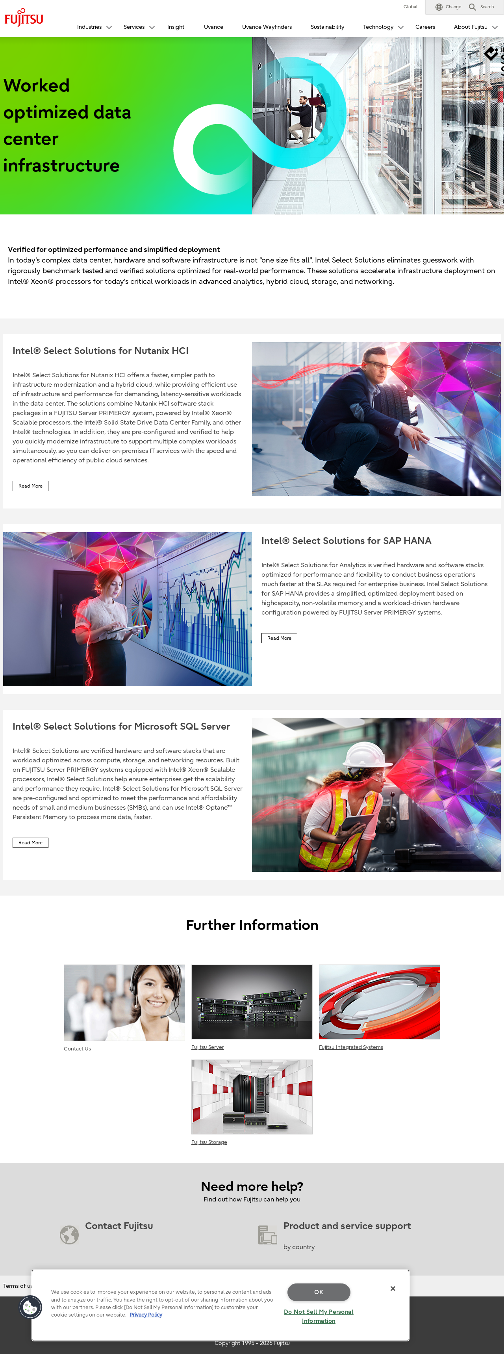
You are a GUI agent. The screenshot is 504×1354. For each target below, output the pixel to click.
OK (318, 1292)
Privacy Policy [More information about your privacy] (146, 1315)
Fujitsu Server (252, 1007)
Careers (425, 27)
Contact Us (124, 1008)
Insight (175, 27)
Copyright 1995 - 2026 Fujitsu (252, 1343)
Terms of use (19, 1286)
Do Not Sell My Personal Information (319, 1316)
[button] (448, 7)
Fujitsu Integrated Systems (379, 1007)
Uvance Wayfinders (267, 27)
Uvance (213, 27)
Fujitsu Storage (252, 1102)
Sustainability (327, 27)
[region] (221, 1305)
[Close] (393, 1288)
